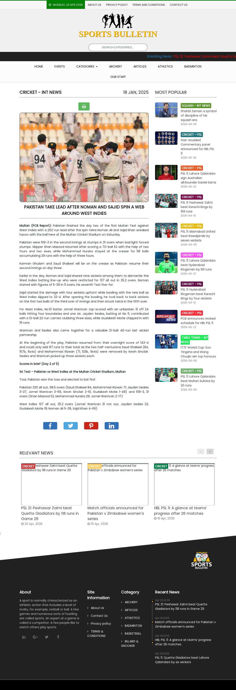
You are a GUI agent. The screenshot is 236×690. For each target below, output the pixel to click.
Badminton (192, 66)
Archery (115, 66)
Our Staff (118, 77)
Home (39, 66)
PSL (199, 134)
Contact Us (178, 5)
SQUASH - (189, 106)
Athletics (165, 66)
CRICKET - (189, 134)
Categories (85, 66)
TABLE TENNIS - (193, 337)
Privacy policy (117, 5)
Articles (139, 66)
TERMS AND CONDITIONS (148, 5)
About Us (94, 5)
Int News (203, 106)
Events (59, 66)
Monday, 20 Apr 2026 (66, 5)
